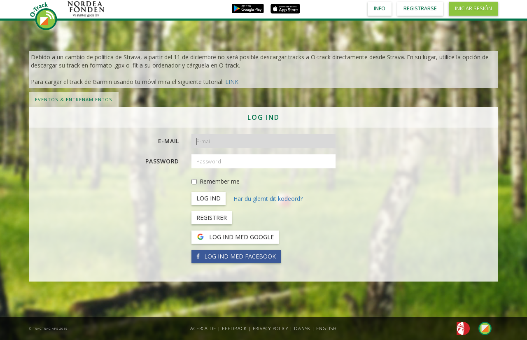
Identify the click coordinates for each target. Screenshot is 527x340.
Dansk (302, 328)
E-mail (169, 141)
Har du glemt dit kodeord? (268, 199)
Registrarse (420, 8)
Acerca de (203, 328)
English (326, 328)
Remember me (215, 181)
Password (162, 161)
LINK (231, 82)
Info (379, 8)
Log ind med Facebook (236, 256)
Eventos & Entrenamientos (73, 99)
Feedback (234, 328)
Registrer (211, 217)
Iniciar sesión (473, 8)
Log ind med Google (235, 237)
